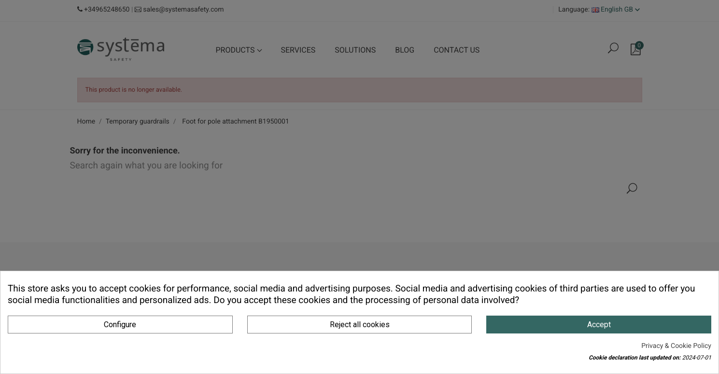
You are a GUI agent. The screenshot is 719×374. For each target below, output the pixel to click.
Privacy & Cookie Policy (676, 346)
